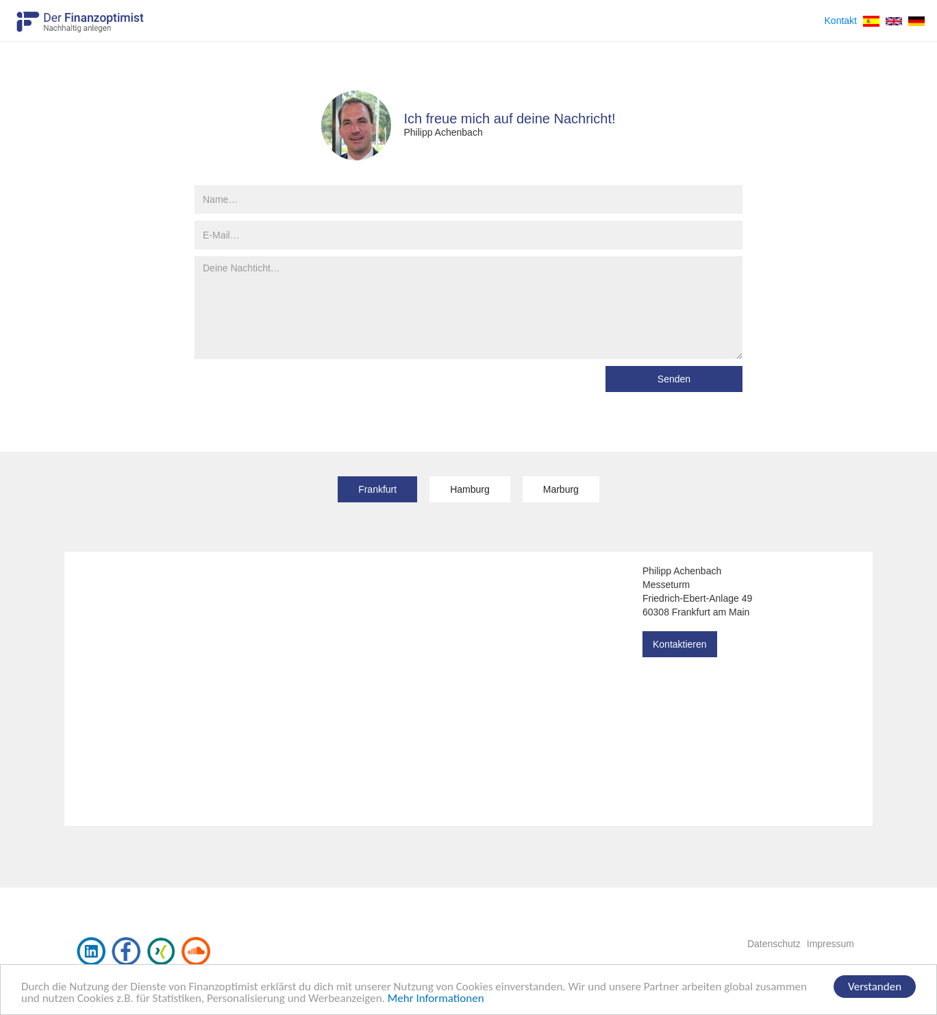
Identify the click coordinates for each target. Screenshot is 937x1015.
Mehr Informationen (436, 999)
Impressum (830, 943)
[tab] (377, 489)
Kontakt (841, 20)
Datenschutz (774, 943)
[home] (80, 18)
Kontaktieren (680, 644)
